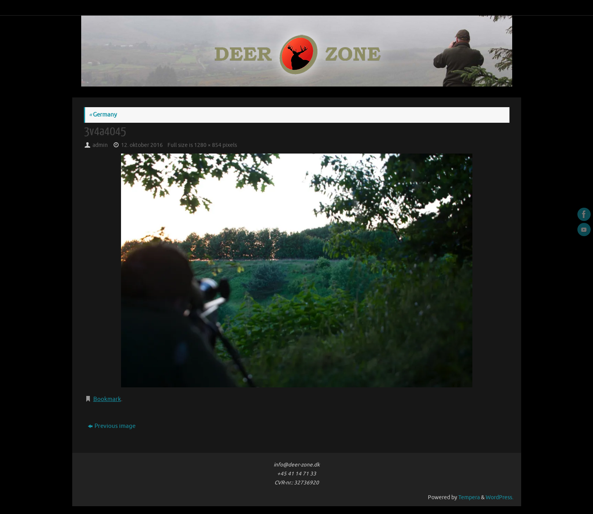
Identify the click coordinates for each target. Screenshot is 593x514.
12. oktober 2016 (142, 145)
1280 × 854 (207, 145)
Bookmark (107, 399)
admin (100, 145)
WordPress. (499, 497)
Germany (103, 114)
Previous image (111, 426)
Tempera (469, 497)
